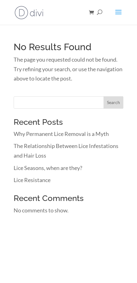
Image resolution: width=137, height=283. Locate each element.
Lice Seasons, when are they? (48, 167)
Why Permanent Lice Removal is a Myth (61, 133)
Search (113, 102)
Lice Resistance (32, 179)
